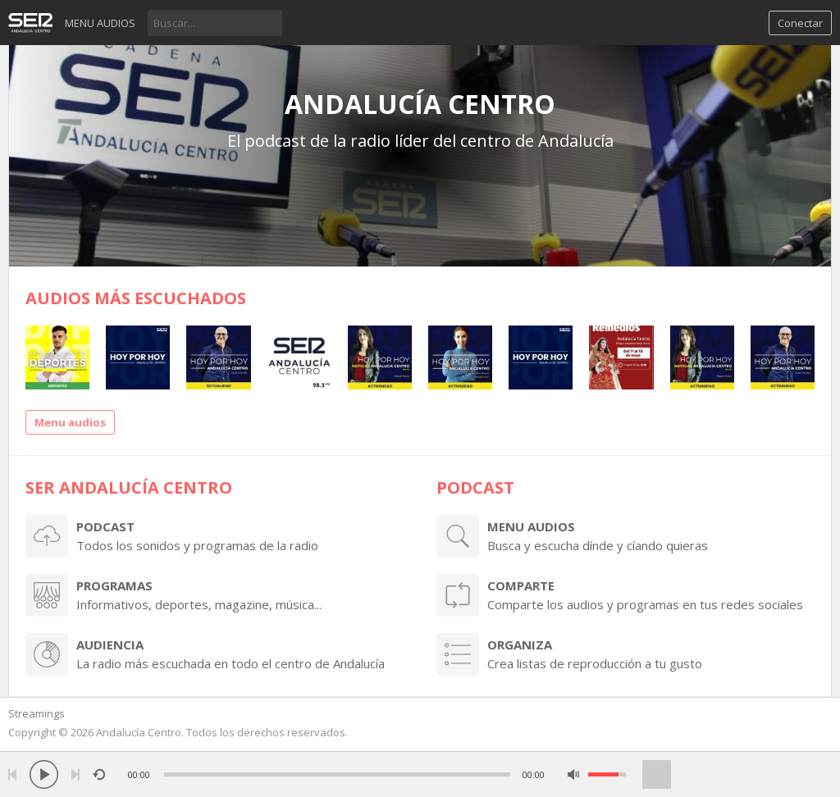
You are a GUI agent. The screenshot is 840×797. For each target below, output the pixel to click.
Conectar (800, 23)
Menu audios (100, 23)
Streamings (36, 713)
